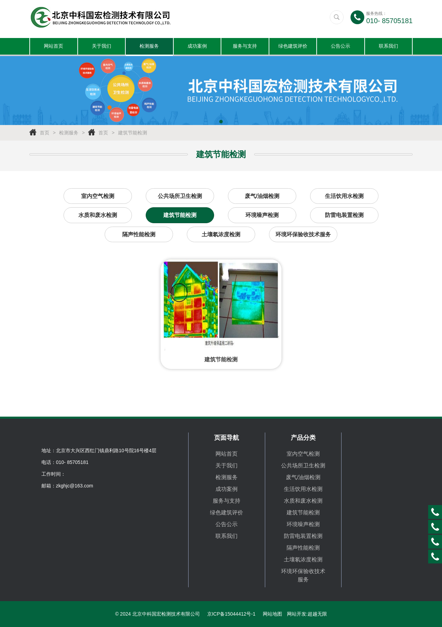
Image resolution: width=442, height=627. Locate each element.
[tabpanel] (221, 91)
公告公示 (340, 46)
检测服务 (149, 46)
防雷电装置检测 (344, 216)
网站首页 (53, 46)
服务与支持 (245, 46)
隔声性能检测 (138, 235)
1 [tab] (221, 122)
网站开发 (296, 614)
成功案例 (197, 46)
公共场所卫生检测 (180, 197)
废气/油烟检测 (262, 197)
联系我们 (388, 46)
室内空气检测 (97, 197)
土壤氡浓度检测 (221, 235)
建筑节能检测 (132, 133)
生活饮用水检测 (344, 197)
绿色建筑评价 (292, 46)
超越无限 (317, 614)
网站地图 (272, 614)
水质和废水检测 (97, 216)
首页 (44, 133)
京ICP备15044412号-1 (231, 614)
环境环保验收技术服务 (303, 235)
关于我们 (101, 46)
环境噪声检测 (262, 216)
